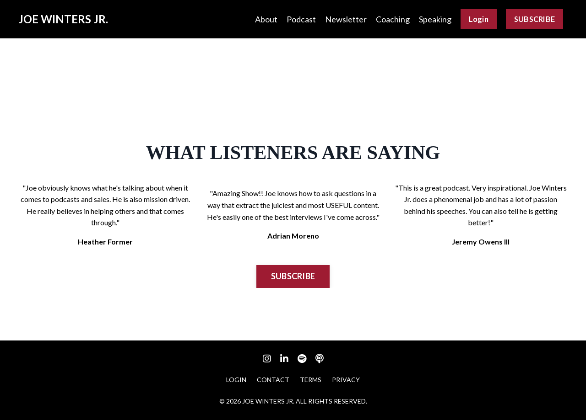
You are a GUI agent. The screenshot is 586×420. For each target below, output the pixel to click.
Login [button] (478, 19)
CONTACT (273, 379)
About (266, 19)
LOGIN (236, 379)
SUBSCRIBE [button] (534, 19)
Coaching (393, 19)
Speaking (435, 19)
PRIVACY (346, 379)
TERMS (310, 379)
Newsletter (346, 19)
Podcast (301, 19)
